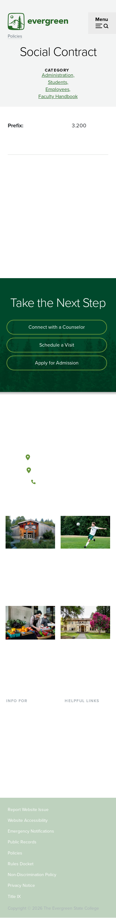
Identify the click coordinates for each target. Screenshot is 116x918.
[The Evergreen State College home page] (57, 428)
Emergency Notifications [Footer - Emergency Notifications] (31, 831)
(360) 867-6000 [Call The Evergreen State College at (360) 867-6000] (58, 482)
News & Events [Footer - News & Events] (81, 760)
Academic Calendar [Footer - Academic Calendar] (86, 750)
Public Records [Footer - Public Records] (22, 842)
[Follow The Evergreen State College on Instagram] (64, 502)
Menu (101, 19)
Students (57, 82)
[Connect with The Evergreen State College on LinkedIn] (77, 502)
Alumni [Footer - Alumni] (14, 780)
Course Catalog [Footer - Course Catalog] (81, 740)
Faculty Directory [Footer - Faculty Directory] (83, 720)
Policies (15, 36)
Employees (57, 89)
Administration (57, 75)
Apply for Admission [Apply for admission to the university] (57, 362)
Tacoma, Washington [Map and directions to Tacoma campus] (58, 469)
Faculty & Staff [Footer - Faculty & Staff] (21, 760)
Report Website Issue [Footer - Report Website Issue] (28, 809)
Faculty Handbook (58, 96)
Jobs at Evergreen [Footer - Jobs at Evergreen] (84, 770)
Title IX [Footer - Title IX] (14, 896)
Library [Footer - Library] (72, 710)
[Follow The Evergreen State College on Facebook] (38, 502)
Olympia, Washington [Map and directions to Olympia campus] (57, 456)
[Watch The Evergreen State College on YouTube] (51, 502)
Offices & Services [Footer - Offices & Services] (84, 730)
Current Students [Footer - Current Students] (24, 710)
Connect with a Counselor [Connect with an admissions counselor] (56, 327)
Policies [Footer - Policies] (15, 853)
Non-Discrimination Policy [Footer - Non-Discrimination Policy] (32, 874)
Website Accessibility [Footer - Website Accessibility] (28, 820)
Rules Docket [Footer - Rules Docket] (20, 864)
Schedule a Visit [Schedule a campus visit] (56, 344)
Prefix (15, 125)
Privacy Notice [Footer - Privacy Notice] (21, 885)
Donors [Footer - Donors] (14, 770)
